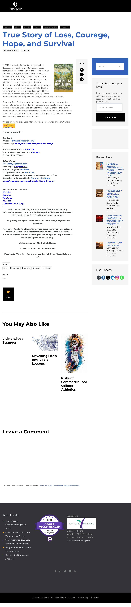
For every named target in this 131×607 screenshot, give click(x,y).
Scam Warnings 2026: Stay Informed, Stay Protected (114, 231)
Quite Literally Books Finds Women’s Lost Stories (113, 204)
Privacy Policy (82, 598)
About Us (7, 195)
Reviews (35, 152)
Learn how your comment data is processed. (59, 486)
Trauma (65, 27)
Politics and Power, (115, 173)
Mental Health (50, 27)
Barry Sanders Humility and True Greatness (115, 250)
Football (115, 245)
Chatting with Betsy (40, 178)
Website (7, 192)
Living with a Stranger (13, 340)
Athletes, (110, 242)
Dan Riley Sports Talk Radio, (114, 244)
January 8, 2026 (111, 211)
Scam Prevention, (113, 221)
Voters (109, 175)
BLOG (17, 27)
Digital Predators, (112, 217)
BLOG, (109, 163)
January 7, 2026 (111, 238)
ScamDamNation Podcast (113, 224)
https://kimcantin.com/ (23, 141)
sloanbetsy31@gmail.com (15, 164)
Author (7, 27)
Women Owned (112, 198)
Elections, (111, 166)
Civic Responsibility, (112, 163)
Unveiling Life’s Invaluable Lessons (44, 359)
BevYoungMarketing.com (78, 541)
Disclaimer (94, 598)
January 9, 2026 (111, 186)
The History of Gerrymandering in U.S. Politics (114, 180)
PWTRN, (118, 174)
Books (27, 27)
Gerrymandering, (113, 167)
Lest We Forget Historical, (115, 168)
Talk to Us (7, 198)
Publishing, (115, 192)
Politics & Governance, (112, 171)
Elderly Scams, (117, 220)
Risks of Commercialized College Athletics (74, 383)
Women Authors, (113, 196)
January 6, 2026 (111, 256)
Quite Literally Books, (113, 194)
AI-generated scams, (114, 215)
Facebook (24, 169)
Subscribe (110, 117)
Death (37, 27)
